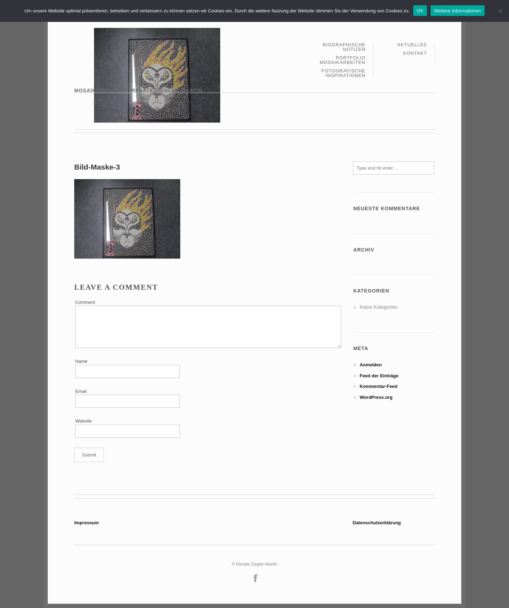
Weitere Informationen (457, 10)
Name (81, 361)
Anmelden (370, 364)
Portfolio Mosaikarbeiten (342, 60)
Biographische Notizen (344, 47)
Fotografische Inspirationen (343, 73)
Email (81, 391)
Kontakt (415, 53)
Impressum (86, 522)
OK (420, 10)
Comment (85, 302)
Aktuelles (412, 44)
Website (83, 421)
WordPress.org (375, 397)
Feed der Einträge (378, 375)
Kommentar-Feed (378, 386)
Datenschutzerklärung (377, 522)
